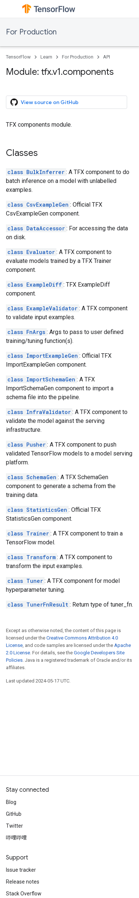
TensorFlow (18, 57)
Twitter (14, 826)
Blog (11, 802)
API (106, 57)
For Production (31, 32)
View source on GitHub (44, 102)
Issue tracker (21, 870)
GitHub (13, 814)
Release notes (22, 882)
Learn (46, 57)
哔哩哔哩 (16, 838)
